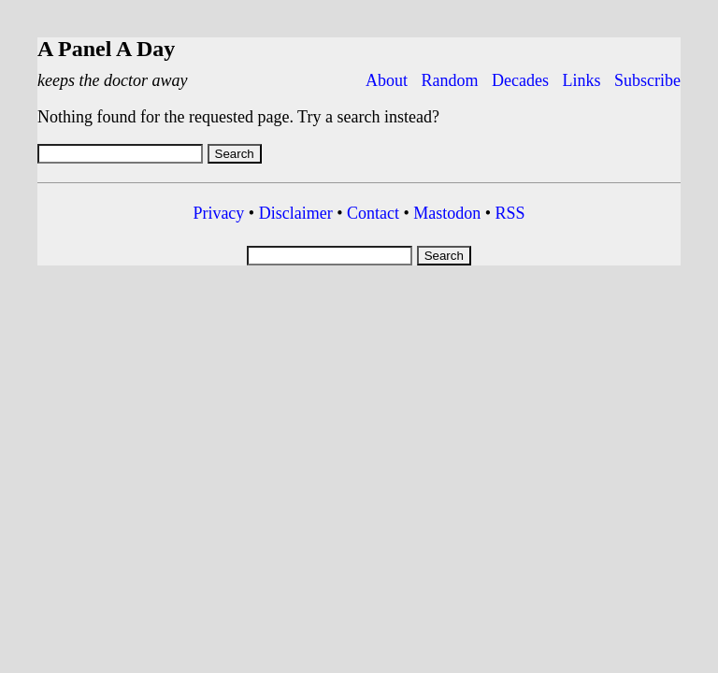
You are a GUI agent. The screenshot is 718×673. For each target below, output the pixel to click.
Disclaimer (296, 213)
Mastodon (447, 213)
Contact (373, 213)
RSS (510, 213)
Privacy (218, 213)
